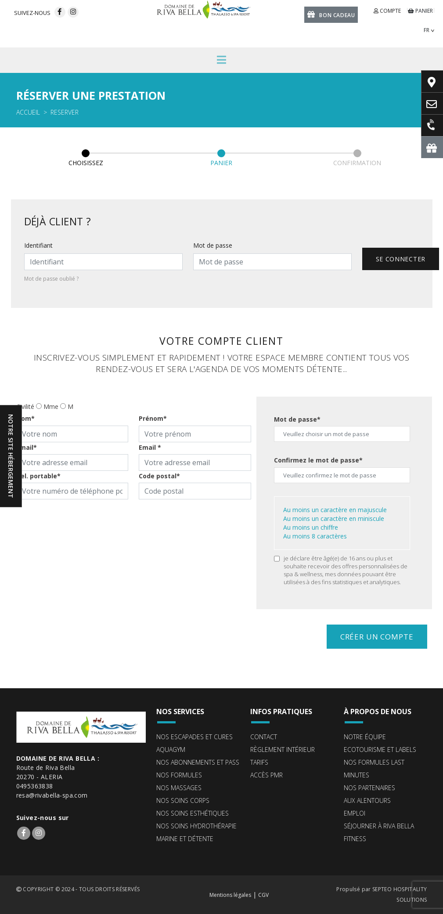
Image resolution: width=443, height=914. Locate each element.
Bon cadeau (331, 14)
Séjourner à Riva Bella (379, 826)
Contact (263, 737)
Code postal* (159, 476)
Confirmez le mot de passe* (318, 460)
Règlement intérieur (282, 749)
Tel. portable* (38, 476)
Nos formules (179, 775)
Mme (50, 406)
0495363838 (34, 786)
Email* (26, 447)
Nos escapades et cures (194, 737)
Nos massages (179, 788)
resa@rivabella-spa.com (52, 795)
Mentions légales (230, 895)
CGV (263, 895)
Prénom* (153, 418)
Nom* (25, 418)
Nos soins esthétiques (192, 813)
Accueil (28, 112)
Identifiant (38, 245)
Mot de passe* (297, 419)
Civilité (25, 406)
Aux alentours (367, 800)
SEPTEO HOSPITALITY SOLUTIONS (399, 894)
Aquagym (170, 749)
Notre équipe (365, 737)
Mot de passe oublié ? (51, 278)
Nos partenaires (369, 788)
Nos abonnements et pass (197, 762)
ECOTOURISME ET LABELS (380, 749)
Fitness (355, 839)
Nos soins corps (182, 800)
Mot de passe (212, 245)
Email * (150, 447)
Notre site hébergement (11, 456)
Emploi (354, 813)
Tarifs (259, 762)
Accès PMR (266, 775)
